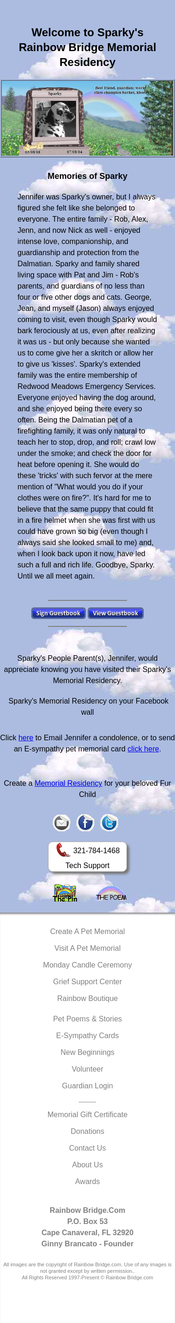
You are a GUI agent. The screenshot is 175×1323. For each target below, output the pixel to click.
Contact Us (87, 1148)
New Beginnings (88, 1052)
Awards (87, 1181)
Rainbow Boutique (87, 998)
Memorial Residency (68, 783)
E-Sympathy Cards (87, 1036)
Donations (87, 1131)
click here (143, 749)
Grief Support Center (87, 982)
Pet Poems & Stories (87, 1019)
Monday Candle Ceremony (87, 965)
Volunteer (88, 1069)
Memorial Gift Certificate (88, 1115)
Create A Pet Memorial (87, 931)
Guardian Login (87, 1086)
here (25, 738)
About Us (87, 1165)
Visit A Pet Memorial (88, 948)
